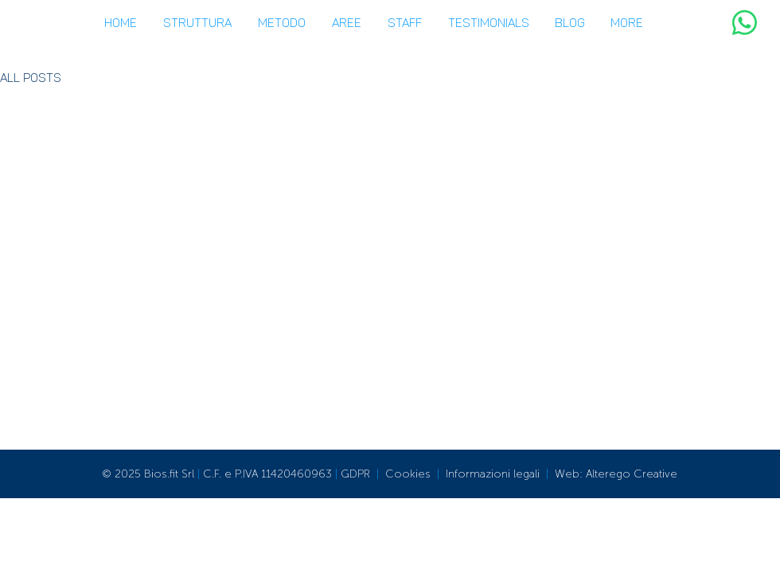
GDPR (355, 474)
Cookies (408, 474)
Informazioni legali (493, 474)
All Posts (30, 78)
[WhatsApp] (744, 22)
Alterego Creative (631, 474)
